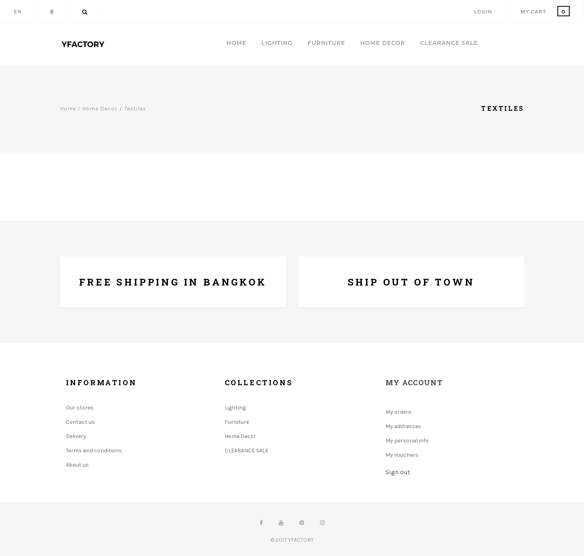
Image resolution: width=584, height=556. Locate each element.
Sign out (397, 472)
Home (237, 43)
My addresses (403, 426)
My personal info (407, 440)
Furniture (237, 422)
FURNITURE (326, 43)
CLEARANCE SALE (449, 43)
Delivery (76, 436)
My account (414, 382)
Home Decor (240, 436)
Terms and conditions (94, 450)
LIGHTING (277, 43)
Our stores (80, 407)
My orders (398, 412)
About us (77, 464)
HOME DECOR (382, 43)
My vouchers (401, 455)
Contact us (80, 422)
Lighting (235, 407)
